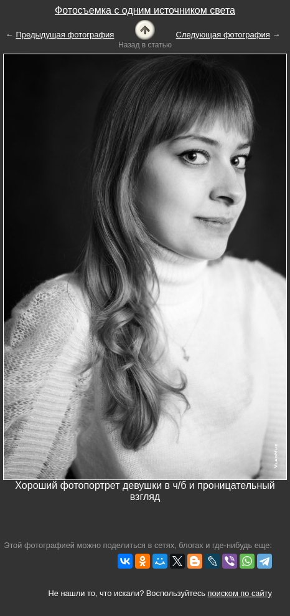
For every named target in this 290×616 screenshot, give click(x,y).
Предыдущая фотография (65, 34)
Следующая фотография (223, 34)
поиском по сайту (240, 593)
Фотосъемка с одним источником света (145, 10)
